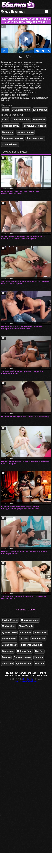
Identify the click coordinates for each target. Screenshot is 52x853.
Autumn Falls (38, 639)
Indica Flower (9, 639)
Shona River (40, 632)
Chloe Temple (26, 626)
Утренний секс (10, 144)
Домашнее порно (21, 110)
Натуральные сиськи (34, 126)
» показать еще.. (26, 609)
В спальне (7, 132)
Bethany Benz (24, 651)
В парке (6, 657)
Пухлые (24, 639)
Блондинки (39, 119)
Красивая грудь (10, 126)
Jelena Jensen (9, 645)
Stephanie (7, 663)
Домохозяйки (9, 632)
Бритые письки (25, 132)
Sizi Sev (39, 651)
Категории (20, 673)
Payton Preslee (10, 620)
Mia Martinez (8, 626)
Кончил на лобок (21, 119)
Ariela (5, 119)
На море (38, 657)
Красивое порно (35, 138)
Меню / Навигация (13, 11)
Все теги (39, 663)
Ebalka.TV (28, 679)
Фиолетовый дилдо (31, 645)
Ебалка (9, 673)
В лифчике (8, 651)
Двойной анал (23, 663)
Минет (5, 110)
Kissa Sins (25, 632)
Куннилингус (40, 110)
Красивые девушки (12, 138)
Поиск (43, 673)
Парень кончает (22, 657)
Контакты (33, 673)
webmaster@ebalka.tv (26, 681)
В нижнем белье (30, 620)
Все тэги (9, 675)
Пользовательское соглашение (31, 675)
